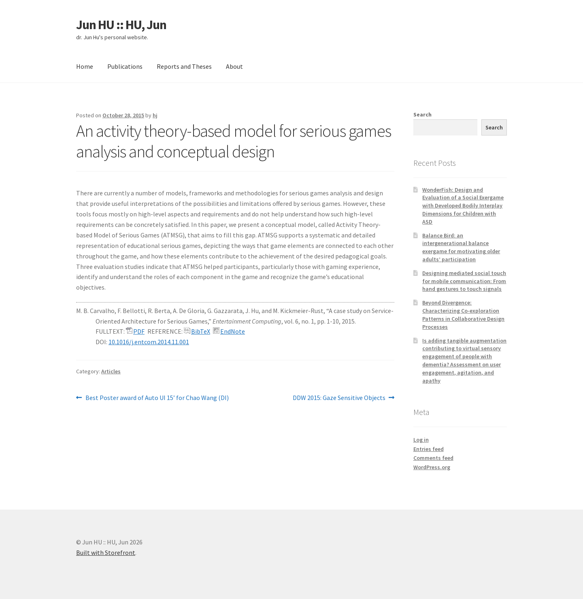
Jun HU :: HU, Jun (121, 25)
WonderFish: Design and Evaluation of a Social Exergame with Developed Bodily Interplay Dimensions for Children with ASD (463, 205)
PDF (139, 331)
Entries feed (428, 449)
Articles (111, 371)
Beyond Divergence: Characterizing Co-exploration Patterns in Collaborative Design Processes (463, 314)
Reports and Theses (184, 66)
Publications (125, 66)
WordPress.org (431, 467)
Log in (421, 439)
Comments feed (433, 457)
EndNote (232, 331)
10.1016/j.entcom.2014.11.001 (149, 342)
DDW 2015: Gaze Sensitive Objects (339, 398)
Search (422, 114)
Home (84, 66)
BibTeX (200, 331)
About (234, 66)
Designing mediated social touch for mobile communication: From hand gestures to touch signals (464, 281)
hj (155, 115)
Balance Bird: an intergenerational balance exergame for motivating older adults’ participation (461, 247)
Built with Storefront (105, 552)
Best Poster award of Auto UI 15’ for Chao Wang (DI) (157, 398)
